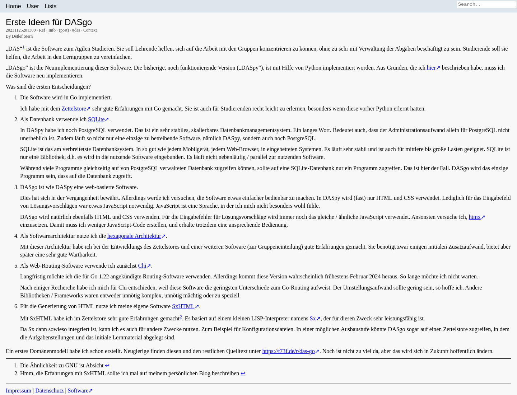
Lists (50, 6)
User (33, 6)
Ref (42, 30)
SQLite (96, 119)
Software (78, 390)
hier (431, 68)
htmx (475, 217)
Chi (142, 266)
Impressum (18, 390)
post (63, 30)
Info (52, 30)
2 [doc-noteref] (181, 316)
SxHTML (183, 306)
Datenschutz (49, 390)
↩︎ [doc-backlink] (107, 365)
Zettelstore (74, 108)
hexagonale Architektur (134, 236)
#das (76, 30)
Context (90, 30)
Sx (313, 318)
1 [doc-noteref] (23, 47)
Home (13, 6)
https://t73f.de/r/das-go (288, 351)
